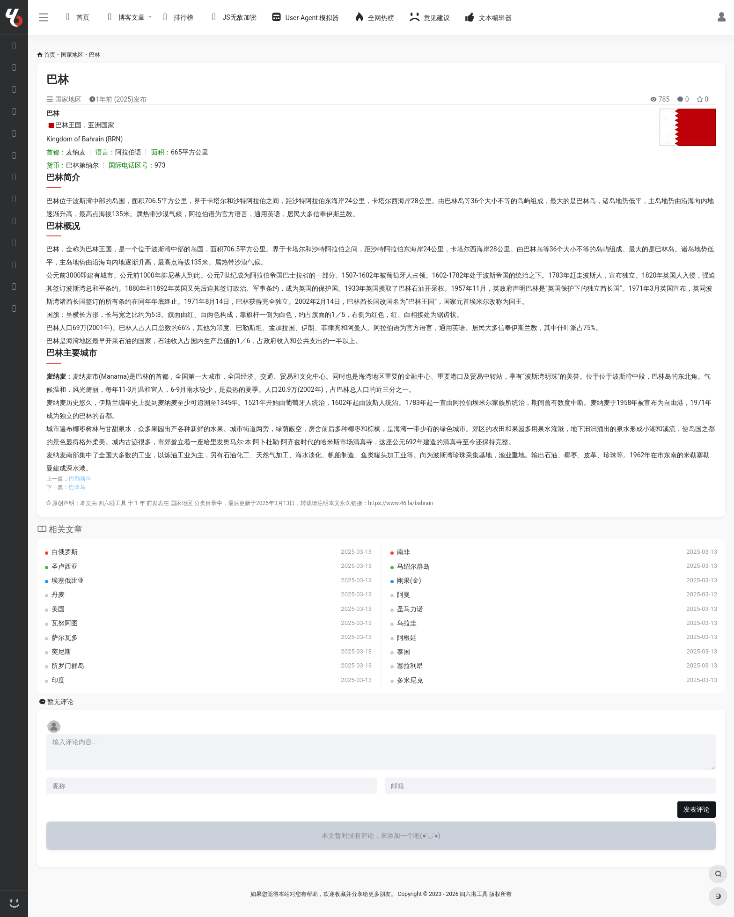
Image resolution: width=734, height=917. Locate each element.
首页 (49, 54)
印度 (58, 679)
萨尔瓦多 (64, 636)
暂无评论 (60, 701)
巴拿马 (77, 486)
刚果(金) (409, 579)
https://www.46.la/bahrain (400, 502)
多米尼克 (410, 679)
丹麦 (58, 594)
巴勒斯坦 (80, 478)
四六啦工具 (112, 502)
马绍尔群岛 (413, 565)
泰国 (403, 650)
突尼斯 (61, 650)
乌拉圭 (407, 622)
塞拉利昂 (410, 665)
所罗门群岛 (67, 665)
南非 (403, 551)
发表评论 (696, 809)
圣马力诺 (410, 608)
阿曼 (403, 594)
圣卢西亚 (64, 565)
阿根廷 (407, 636)
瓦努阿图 (64, 622)
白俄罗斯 (64, 551)
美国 (58, 608)
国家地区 (72, 54)
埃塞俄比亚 (67, 579)
